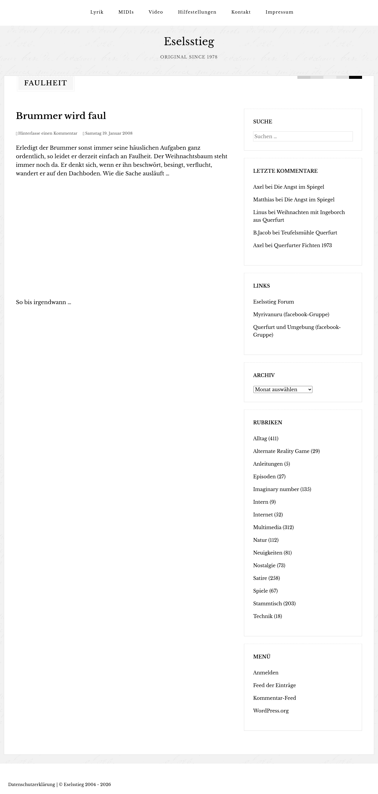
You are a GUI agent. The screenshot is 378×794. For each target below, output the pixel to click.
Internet (263, 515)
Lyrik (97, 12)
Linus (260, 212)
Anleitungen (268, 464)
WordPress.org (271, 711)
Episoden (264, 477)
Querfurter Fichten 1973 (303, 245)
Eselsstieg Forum (273, 302)
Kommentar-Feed (274, 698)
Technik (263, 616)
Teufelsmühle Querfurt (309, 233)
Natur (260, 540)
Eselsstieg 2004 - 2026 (87, 784)
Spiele (260, 591)
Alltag (260, 438)
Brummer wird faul (61, 115)
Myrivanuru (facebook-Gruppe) (291, 314)
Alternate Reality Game (281, 451)
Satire (260, 578)
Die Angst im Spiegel (299, 187)
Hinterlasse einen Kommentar (47, 133)
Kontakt (241, 12)
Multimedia (267, 527)
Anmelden (265, 673)
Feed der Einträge (274, 685)
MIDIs (126, 12)
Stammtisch (267, 603)
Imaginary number (276, 489)
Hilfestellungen (197, 12)
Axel (258, 187)
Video (156, 12)
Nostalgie (264, 565)
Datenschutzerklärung (31, 784)
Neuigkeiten (267, 553)
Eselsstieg (189, 41)
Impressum (279, 12)
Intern (260, 502)
